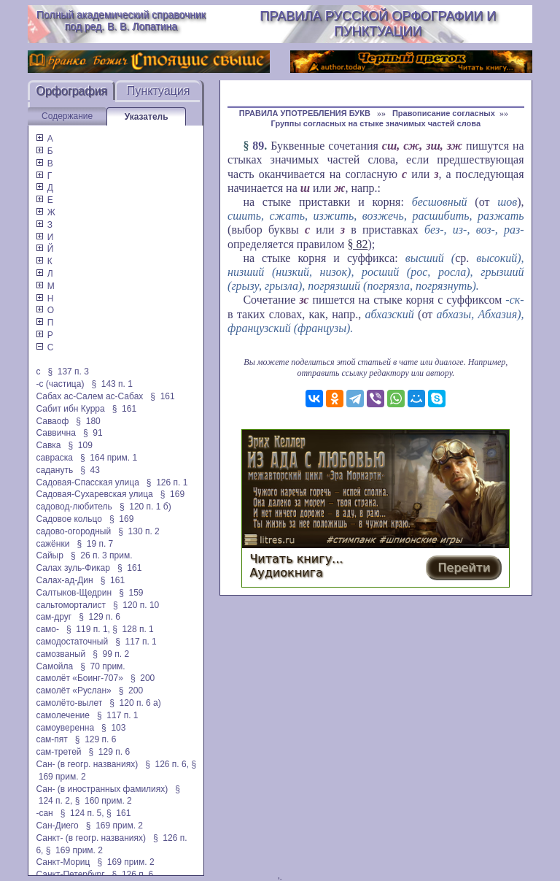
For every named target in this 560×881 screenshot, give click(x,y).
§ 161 (162, 396)
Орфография (71, 91)
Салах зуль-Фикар (73, 568)
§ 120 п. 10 (136, 605)
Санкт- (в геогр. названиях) (91, 838)
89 (258, 145)
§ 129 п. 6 (99, 617)
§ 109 (80, 445)
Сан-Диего (57, 825)
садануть (54, 470)
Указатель (146, 117)
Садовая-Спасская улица (87, 482)
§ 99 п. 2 (111, 654)
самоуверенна (65, 728)
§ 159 (131, 593)
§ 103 (113, 728)
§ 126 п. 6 (133, 874)
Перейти (464, 567)
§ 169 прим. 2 (114, 825)
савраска (54, 458)
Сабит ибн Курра (70, 409)
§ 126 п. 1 (167, 482)
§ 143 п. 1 (112, 384)
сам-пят (51, 739)
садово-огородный (73, 531)
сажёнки (52, 544)
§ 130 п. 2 (139, 531)
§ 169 (172, 494)
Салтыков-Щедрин (74, 593)
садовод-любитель (74, 506)
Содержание (67, 116)
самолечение (63, 715)
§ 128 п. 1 (133, 629)
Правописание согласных (443, 113)
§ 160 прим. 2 (103, 801)
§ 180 (88, 421)
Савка (48, 445)
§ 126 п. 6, (167, 764)
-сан (44, 813)
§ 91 (93, 433)
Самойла (54, 666)
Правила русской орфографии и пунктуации (378, 24)
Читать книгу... (296, 559)
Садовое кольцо (69, 519)
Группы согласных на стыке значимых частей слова (376, 123)
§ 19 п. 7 (95, 544)
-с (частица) (60, 384)
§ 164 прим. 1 (108, 458)
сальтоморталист (71, 605)
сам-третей (58, 752)
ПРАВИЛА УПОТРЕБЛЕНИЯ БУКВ (306, 113)
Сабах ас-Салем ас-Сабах (89, 396)
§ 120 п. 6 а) (135, 703)
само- (47, 629)
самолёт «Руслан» (73, 690)
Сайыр (49, 555)
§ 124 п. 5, (82, 813)
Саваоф (52, 421)
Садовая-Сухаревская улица (94, 494)
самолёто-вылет (69, 703)
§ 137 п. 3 (68, 371)
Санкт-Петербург (70, 874)
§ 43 (90, 470)
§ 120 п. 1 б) (145, 506)
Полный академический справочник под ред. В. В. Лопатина (121, 20)
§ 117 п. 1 (136, 641)
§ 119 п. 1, (88, 629)
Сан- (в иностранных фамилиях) (102, 789)
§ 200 (143, 678)
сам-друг (53, 617)
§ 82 (357, 244)
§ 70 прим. (102, 666)
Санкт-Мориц (63, 862)
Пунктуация (158, 91)
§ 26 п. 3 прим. (102, 555)
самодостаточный (72, 641)
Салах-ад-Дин (64, 580)
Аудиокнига (285, 573)
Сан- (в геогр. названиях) (87, 764)
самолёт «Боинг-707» (79, 678)
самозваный (60, 654)
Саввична (55, 433)
